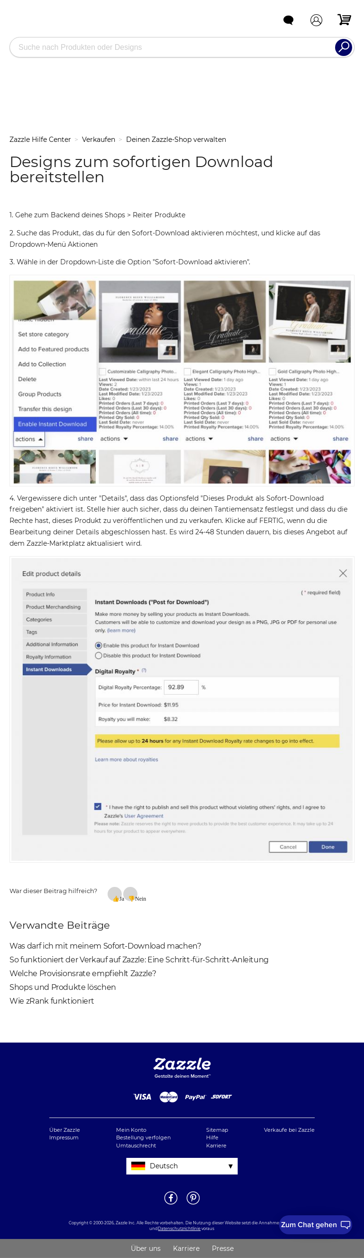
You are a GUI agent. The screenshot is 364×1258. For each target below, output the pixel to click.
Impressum (64, 1137)
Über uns (146, 1248)
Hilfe (212, 1137)
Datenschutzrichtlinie (179, 1228)
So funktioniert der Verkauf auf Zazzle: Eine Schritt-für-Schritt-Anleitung (139, 959)
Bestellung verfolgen (143, 1137)
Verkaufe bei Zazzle (289, 1130)
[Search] (343, 47)
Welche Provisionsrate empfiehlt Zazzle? (82, 973)
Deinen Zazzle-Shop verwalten (176, 139)
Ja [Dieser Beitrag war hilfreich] (120, 898)
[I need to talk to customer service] (315, 1224)
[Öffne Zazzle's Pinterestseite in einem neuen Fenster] (193, 1204)
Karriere (216, 1145)
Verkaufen (98, 139)
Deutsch (164, 1166)
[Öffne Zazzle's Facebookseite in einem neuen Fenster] (171, 1204)
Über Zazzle (64, 1130)
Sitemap (217, 1130)
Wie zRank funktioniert (51, 1001)
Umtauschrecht (136, 1145)
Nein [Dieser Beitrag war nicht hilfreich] (136, 898)
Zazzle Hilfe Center (40, 139)
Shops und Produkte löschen (62, 987)
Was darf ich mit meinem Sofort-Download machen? (105, 945)
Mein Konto (131, 1130)
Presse (223, 1248)
